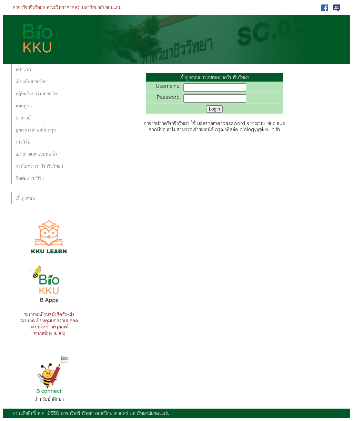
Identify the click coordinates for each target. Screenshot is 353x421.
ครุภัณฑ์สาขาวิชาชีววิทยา (39, 166)
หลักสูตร (24, 106)
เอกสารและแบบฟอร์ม (36, 154)
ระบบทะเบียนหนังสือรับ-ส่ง (49, 314)
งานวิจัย (23, 142)
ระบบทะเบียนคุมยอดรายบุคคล (49, 321)
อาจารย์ (23, 118)
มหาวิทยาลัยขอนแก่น (101, 7)
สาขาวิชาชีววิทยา (29, 7)
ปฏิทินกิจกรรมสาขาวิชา (38, 94)
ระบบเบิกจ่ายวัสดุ (49, 333)
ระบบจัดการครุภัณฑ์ (49, 327)
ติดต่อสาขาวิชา (30, 178)
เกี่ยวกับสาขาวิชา (32, 82)
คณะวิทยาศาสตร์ (63, 7)
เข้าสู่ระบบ (25, 198)
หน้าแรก (23, 70)
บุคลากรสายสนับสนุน (36, 130)
